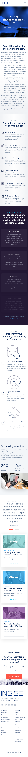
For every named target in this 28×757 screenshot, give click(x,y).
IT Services (4, 710)
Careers (3, 734)
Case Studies (18, 730)
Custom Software (5, 724)
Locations (3, 732)
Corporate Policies (19, 739)
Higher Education (19, 724)
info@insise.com (17, 700)
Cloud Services (7, 621)
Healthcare (17, 721)
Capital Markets (18, 715)
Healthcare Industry (9, 550)
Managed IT (4, 712)
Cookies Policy (18, 737)
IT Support (3, 715)
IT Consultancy (5, 717)
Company (3, 728)
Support (17, 728)
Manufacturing (18, 719)
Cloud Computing (5, 719)
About (2, 730)
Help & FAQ (17, 732)
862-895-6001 (6, 700)
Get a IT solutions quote (12, 32)
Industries (17, 710)
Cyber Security (7, 586)
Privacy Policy (18, 741)
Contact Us (17, 734)
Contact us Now (14, 676)
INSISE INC (18, 752)
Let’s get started (14, 318)
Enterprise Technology (20, 717)
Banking (16, 712)
